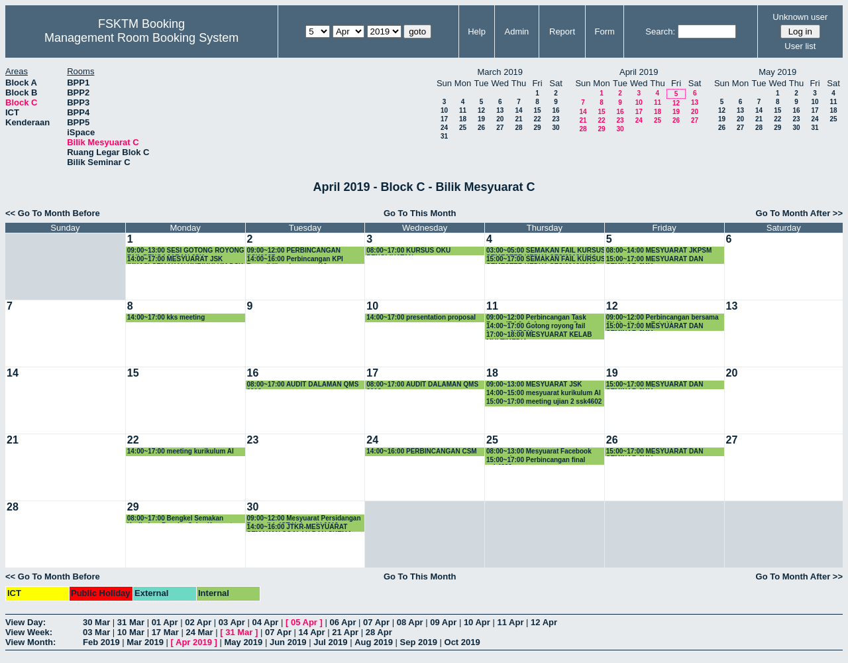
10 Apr (477, 622)
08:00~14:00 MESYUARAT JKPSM (659, 250)
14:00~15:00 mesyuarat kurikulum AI (543, 392)
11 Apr (510, 622)
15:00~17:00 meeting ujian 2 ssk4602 (544, 401)
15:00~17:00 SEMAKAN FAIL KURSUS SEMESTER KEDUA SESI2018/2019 (546, 259)
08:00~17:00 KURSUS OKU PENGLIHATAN (408, 251)
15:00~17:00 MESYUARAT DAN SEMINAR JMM (655, 259)
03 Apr (232, 622)
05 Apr (304, 622)
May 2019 (243, 642)
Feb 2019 (101, 642)
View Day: (25, 622)
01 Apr (165, 622)
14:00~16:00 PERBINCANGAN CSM (421, 451)
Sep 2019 (418, 642)
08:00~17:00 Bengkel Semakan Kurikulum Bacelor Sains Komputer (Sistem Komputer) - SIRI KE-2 (182, 518)
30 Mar (96, 622)
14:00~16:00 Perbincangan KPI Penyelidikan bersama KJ (295, 259)
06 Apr (343, 622)
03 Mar (96, 632)
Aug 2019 (373, 642)
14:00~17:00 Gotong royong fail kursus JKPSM (535, 326)
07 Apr (376, 622)
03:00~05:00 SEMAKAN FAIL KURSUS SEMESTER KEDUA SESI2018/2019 (546, 251)
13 (500, 110)
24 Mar (199, 632)
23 (555, 119)
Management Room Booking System (141, 37)
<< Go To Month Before (52, 213)
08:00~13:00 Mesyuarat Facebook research (539, 452)
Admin (516, 31)
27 (500, 127)
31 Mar (130, 622)
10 (444, 110)
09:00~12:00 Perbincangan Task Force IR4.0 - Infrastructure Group (539, 318)
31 (444, 136)
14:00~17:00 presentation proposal (421, 317)
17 (444, 119)
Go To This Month (420, 213)
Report (562, 31)
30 (555, 127)
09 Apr (443, 622)
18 (462, 119)
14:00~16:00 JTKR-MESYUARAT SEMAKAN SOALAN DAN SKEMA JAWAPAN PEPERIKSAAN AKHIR (299, 527)
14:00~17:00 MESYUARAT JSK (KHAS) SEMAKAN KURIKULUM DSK (185, 259)
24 (444, 127)
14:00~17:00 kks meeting (166, 317)
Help (477, 31)
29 (537, 127)
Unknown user (799, 17)
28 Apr (379, 632)
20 (500, 119)
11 (462, 110)
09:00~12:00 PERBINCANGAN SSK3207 (294, 251)
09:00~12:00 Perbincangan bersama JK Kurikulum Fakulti (662, 318)
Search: (660, 31)
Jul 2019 (330, 642)
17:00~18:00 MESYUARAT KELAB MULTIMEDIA (539, 335)
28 (518, 127)
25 (462, 127)
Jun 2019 (288, 642)
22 (537, 119)
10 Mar (130, 632)
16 (555, 110)
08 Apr (410, 622)
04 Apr (265, 622)
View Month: (30, 642)
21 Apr (345, 632)
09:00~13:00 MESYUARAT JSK (534, 384)
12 (481, 110)
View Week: (28, 632)
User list (800, 46)
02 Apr (198, 622)
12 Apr (544, 622)
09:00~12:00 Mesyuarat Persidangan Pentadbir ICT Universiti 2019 (304, 518)
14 (518, 110)
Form (605, 31)
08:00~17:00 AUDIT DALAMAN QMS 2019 (303, 385)
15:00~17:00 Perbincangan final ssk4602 (535, 460)
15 (537, 110)
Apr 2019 (194, 642)
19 (481, 119)
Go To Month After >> (799, 213)
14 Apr (312, 632)
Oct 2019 (462, 642)
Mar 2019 (145, 642)
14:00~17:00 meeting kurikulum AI (180, 451)
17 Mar (165, 632)
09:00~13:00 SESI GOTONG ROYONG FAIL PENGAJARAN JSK (185, 251)
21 (518, 119)
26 (481, 127)
